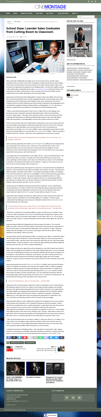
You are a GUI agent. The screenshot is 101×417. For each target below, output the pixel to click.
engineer (69, 72)
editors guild (88, 70)
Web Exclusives (26, 13)
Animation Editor (72, 68)
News (15, 13)
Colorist (80, 70)
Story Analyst (83, 77)
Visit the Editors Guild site (14, 1)
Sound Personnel (72, 77)
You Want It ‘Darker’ (33, 377)
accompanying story (41, 89)
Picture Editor (79, 74)
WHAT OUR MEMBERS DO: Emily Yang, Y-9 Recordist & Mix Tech (14, 379)
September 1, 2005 (14, 36)
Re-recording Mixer (73, 76)
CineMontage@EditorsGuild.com (17, 401)
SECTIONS (49, 13)
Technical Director (73, 79)
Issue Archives (63, 13)
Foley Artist (77, 72)
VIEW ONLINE (71, 60)
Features (39, 13)
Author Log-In (11, 405)
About (74, 13)
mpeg (89, 72)
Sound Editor (30, 342)
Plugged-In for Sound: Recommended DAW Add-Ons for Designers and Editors (54, 379)
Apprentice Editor (17, 342)
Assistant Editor (72, 70)
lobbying (84, 72)
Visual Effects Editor (86, 79)
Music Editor (71, 74)
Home (8, 13)
